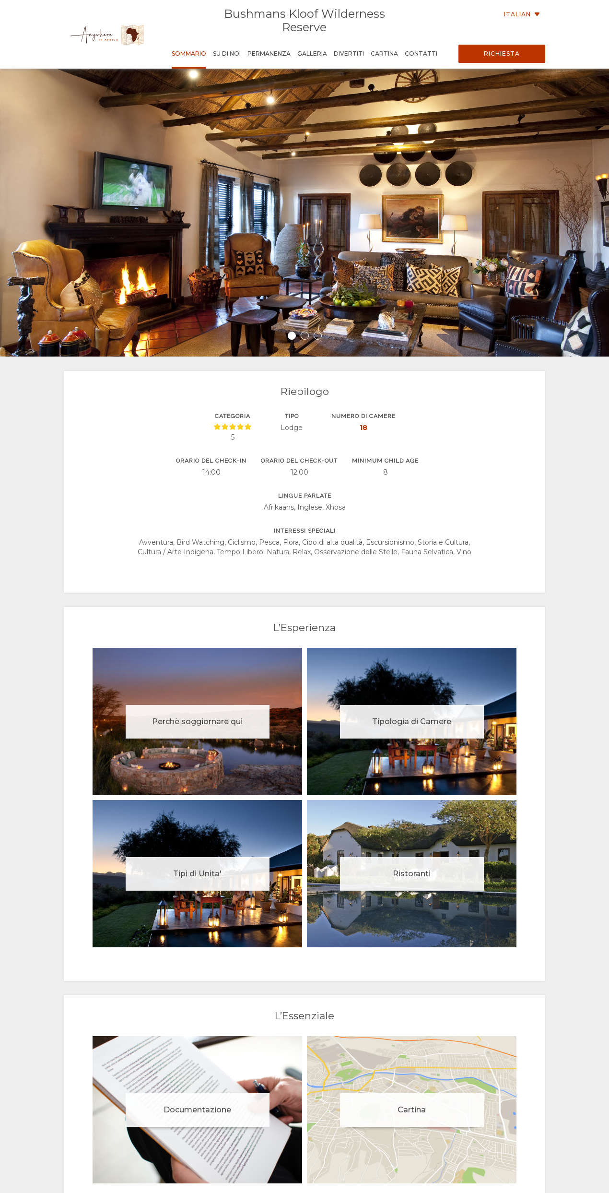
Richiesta (502, 53)
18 (363, 427)
